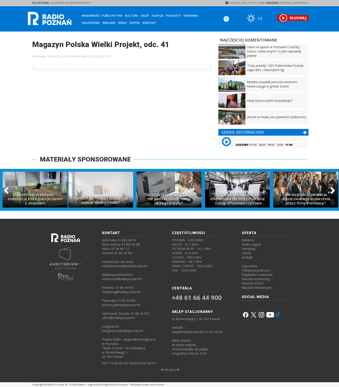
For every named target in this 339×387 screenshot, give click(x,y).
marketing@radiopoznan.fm (121, 292)
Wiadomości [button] (91, 15)
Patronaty (249, 249)
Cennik (246, 253)
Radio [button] (122, 23)
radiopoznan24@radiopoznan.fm (125, 266)
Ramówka (191, 15)
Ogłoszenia (91, 23)
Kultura (131, 15)
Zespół (134, 23)
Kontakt (149, 23)
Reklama (108, 23)
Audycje (157, 15)
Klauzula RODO (252, 283)
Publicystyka (112, 15)
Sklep (145, 15)
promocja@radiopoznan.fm (121, 305)
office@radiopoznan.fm (118, 318)
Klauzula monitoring (256, 279)
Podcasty (173, 15)
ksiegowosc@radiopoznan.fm (122, 331)
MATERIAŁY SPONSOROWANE (85, 159)
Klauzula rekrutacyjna (257, 287)
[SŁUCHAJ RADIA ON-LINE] (293, 18)
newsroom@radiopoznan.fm (122, 279)
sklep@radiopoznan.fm (188, 332)
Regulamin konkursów (257, 275)
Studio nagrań (251, 244)
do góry (170, 370)
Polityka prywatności (256, 270)
